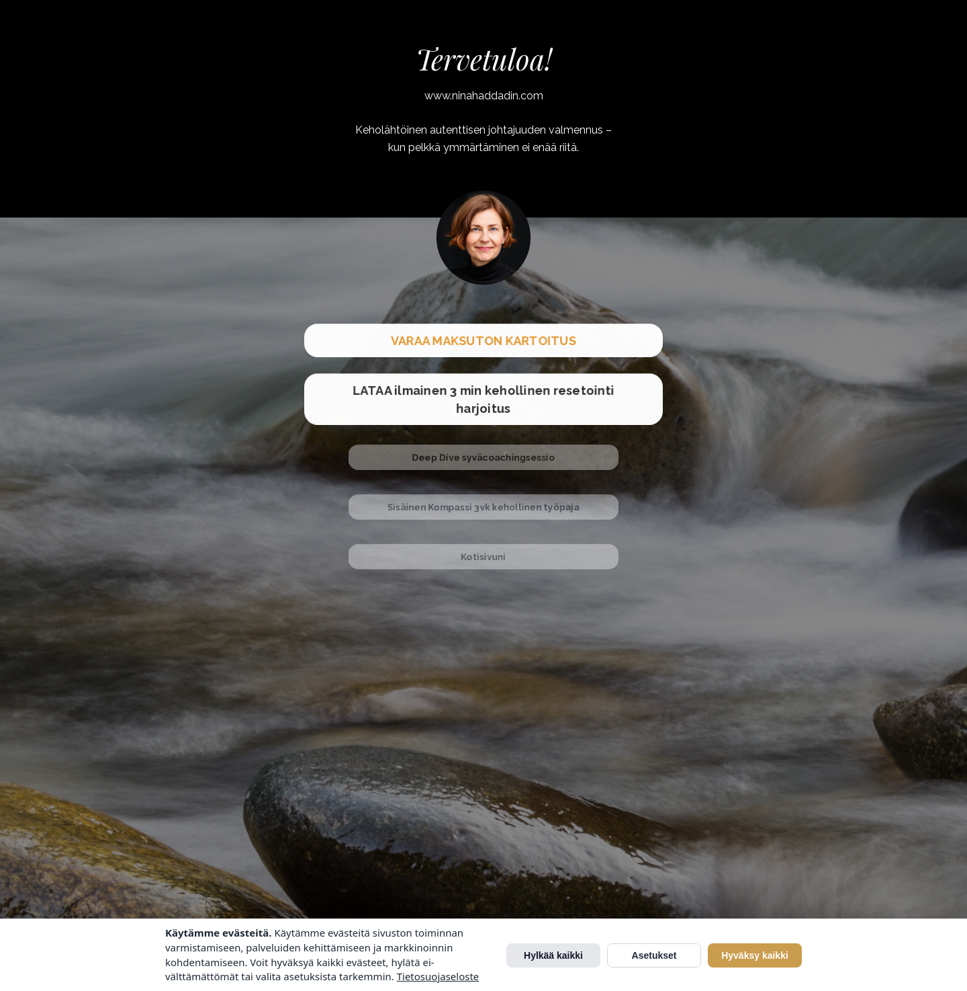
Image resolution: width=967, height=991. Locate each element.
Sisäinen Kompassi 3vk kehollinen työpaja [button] (483, 507)
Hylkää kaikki (553, 955)
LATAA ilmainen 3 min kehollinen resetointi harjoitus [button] (483, 398)
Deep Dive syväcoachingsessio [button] (483, 457)
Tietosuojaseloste (438, 976)
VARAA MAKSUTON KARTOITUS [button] (483, 340)
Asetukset (654, 955)
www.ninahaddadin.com (483, 95)
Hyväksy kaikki (754, 955)
